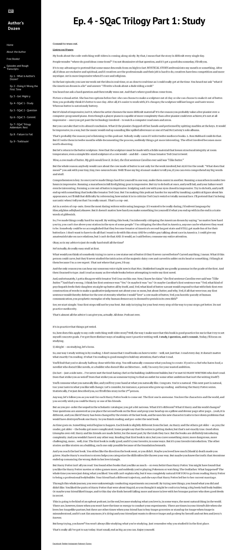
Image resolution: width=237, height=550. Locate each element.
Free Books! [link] (13, 58)
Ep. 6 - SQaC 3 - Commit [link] (23, 117)
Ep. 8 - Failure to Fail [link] (21, 134)
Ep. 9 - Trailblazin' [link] (19, 141)
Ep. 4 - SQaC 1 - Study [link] (21, 103)
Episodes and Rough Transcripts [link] (17, 67)
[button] (233, 5)
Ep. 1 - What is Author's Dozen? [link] (22, 77)
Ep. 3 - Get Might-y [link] (20, 96)
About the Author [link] (16, 51)
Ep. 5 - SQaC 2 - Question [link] (23, 110)
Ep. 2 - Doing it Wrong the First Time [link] (24, 87)
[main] (139, 20)
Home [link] (10, 44)
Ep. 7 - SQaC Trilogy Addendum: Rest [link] (20, 126)
